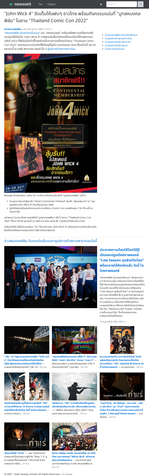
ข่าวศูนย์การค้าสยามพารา (116, 45)
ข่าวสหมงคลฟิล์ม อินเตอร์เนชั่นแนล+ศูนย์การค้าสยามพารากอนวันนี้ (50, 241)
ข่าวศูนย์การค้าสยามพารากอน (118, 38)
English (52, 4)
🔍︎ (140, 4)
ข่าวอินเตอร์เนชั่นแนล (114, 49)
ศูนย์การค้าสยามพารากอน (61, 49)
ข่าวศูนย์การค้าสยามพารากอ (118, 42)
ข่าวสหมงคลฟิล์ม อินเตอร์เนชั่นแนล (121, 35)
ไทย (40, 4)
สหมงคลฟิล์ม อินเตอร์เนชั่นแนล (22, 33)
